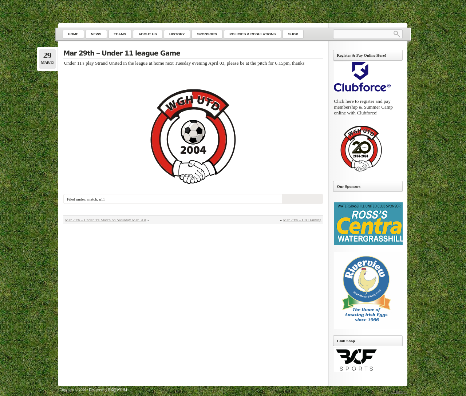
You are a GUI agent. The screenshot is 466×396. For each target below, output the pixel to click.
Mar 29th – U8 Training (302, 220)
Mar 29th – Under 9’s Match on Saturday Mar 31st (105, 220)
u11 (102, 199)
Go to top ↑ (399, 392)
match (92, 199)
